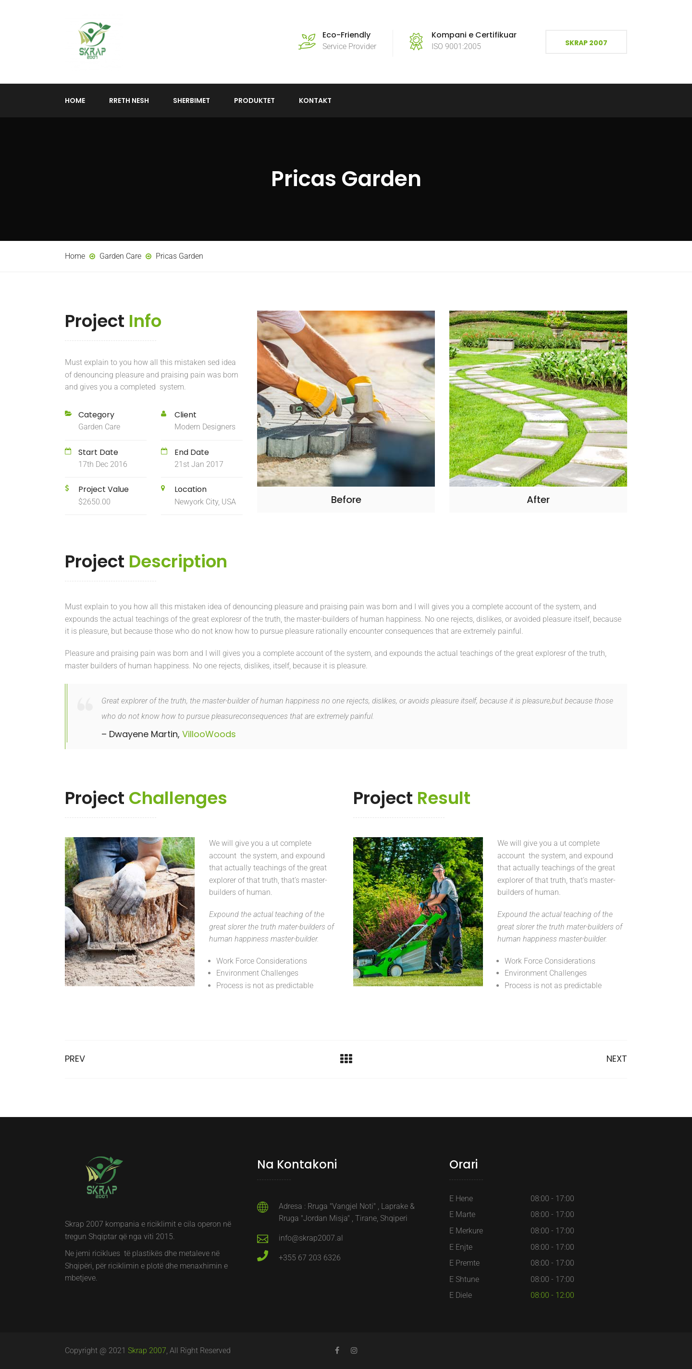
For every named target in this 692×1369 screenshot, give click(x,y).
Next (616, 1059)
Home (75, 100)
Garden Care (99, 426)
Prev (75, 1059)
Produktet (254, 100)
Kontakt (315, 100)
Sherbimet (191, 100)
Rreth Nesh (129, 100)
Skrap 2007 (586, 43)
